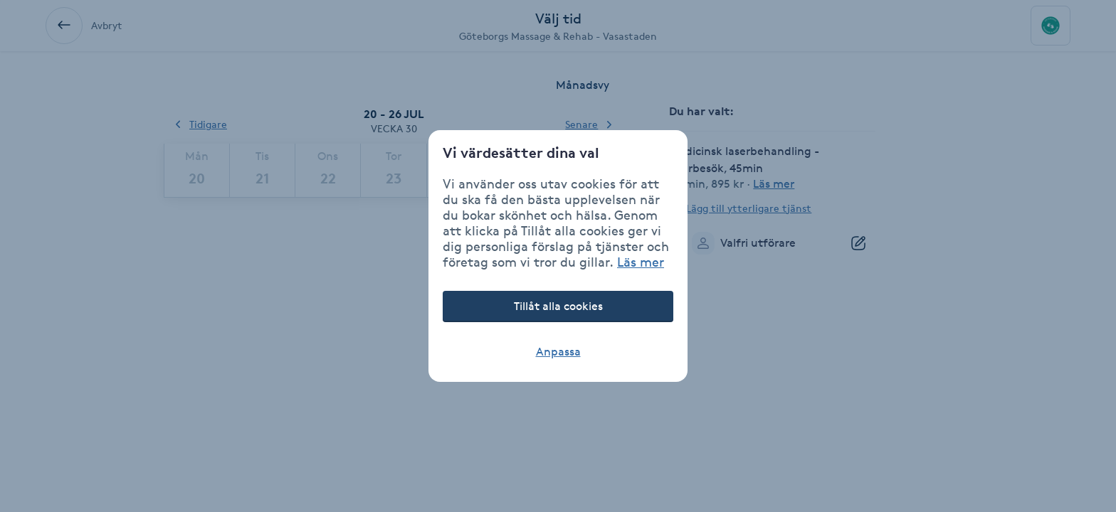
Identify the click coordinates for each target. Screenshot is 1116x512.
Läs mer (640, 262)
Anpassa (558, 351)
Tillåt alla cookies (558, 306)
